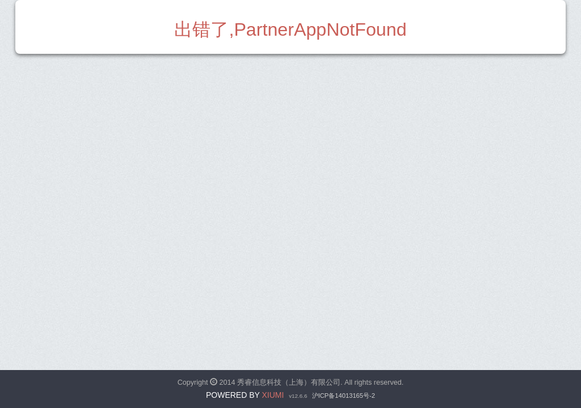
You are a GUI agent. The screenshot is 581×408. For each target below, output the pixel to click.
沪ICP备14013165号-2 (343, 395)
